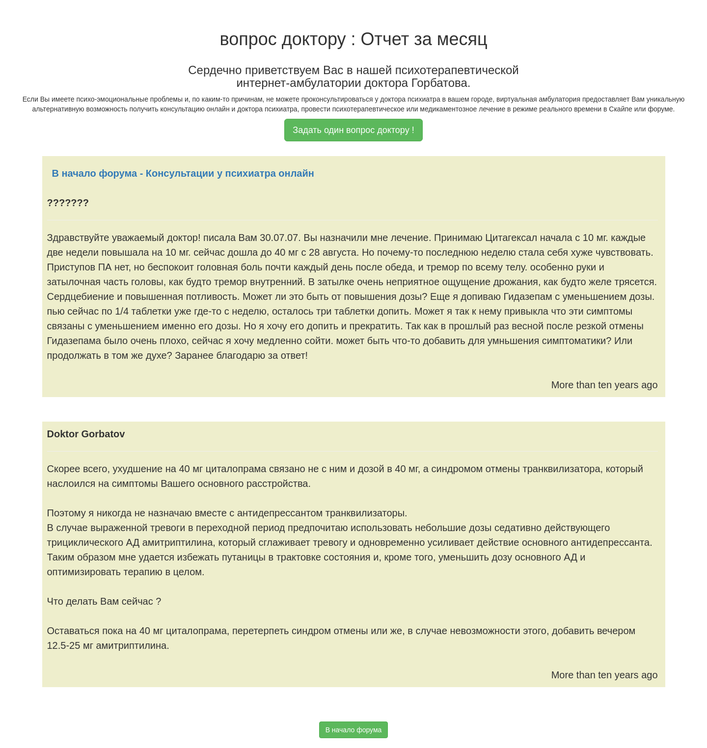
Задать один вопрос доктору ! (353, 130)
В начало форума (354, 730)
